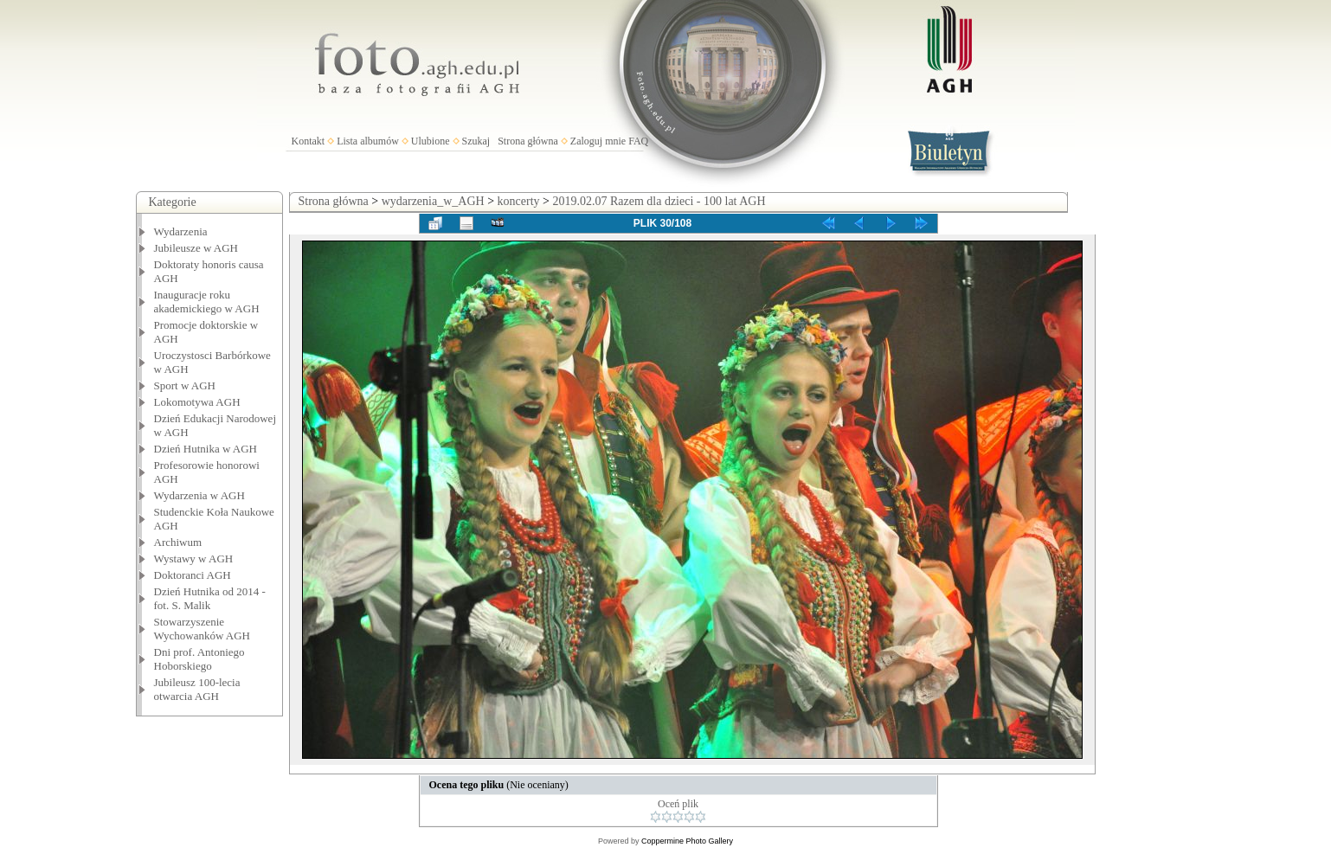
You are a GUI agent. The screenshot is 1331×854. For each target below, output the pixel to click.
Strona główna (528, 141)
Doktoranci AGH (192, 574)
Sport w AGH (185, 385)
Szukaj (476, 141)
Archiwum (178, 542)
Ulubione (430, 141)
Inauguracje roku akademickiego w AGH (207, 301)
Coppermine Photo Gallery (687, 841)
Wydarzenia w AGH (199, 495)
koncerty (519, 201)
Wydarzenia (181, 231)
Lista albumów (368, 141)
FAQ (638, 141)
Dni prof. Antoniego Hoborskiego (199, 658)
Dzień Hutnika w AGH (206, 448)
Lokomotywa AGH (197, 401)
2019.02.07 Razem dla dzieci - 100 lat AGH (658, 201)
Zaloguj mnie (598, 141)
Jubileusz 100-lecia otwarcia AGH (197, 689)
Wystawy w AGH (194, 558)
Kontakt (308, 141)
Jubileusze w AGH (196, 247)
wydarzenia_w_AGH (433, 201)
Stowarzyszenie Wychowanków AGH (202, 628)
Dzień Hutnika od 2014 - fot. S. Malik (210, 598)
